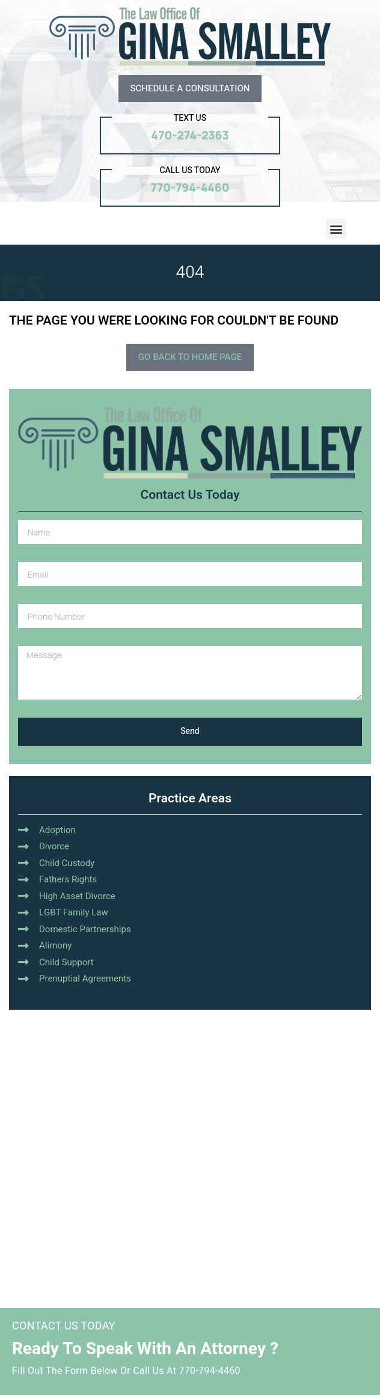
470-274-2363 (189, 135)
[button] (336, 229)
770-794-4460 (190, 187)
